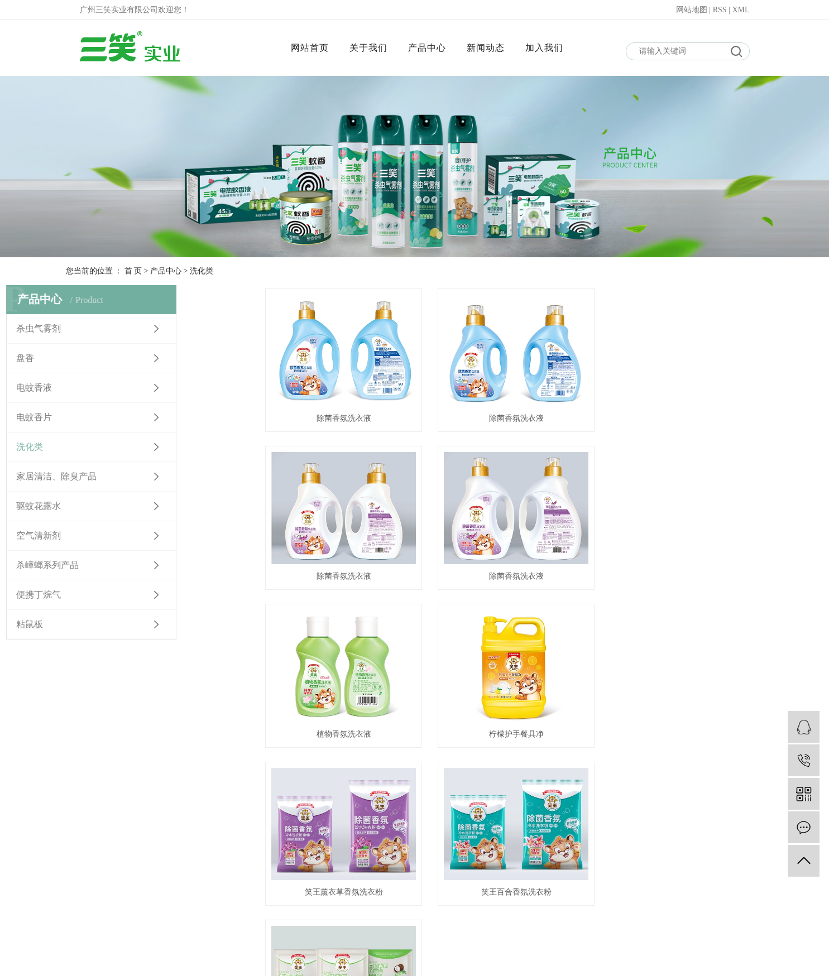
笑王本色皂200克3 (685, 731)
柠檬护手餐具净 (685, 574)
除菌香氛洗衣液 (342, 417)
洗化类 (201, 271)
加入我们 (544, 47)
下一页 (511, 774)
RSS (720, 10)
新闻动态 (486, 47)
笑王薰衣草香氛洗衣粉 (343, 731)
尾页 (546, 774)
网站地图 (693, 10)
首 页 (133, 271)
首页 (436, 774)
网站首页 (310, 47)
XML (740, 10)
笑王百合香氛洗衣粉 (514, 731)
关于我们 (368, 47)
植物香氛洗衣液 (514, 574)
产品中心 (427, 47)
